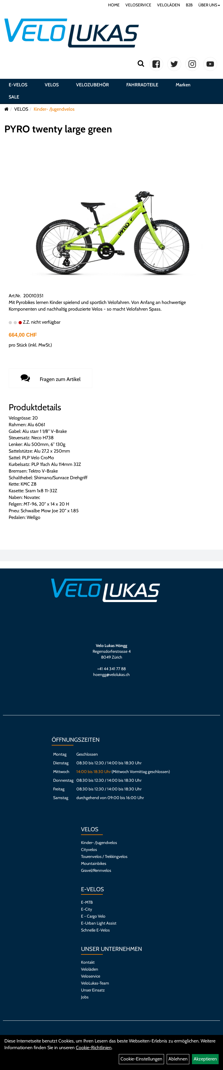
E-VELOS (18, 85)
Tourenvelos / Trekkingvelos (104, 856)
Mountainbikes (93, 863)
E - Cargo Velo (93, 916)
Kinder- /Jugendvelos (54, 109)
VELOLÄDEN (168, 5)
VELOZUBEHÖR (92, 85)
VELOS (52, 85)
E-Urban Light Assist (98, 923)
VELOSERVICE (138, 5)
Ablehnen (178, 1059)
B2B (189, 5)
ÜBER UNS (209, 5)
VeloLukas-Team (95, 983)
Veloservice (90, 976)
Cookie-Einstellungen (141, 1059)
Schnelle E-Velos (95, 930)
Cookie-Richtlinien (94, 1047)
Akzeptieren (205, 1059)
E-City (86, 909)
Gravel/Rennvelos (96, 870)
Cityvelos (89, 849)
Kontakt (88, 962)
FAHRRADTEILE (142, 85)
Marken (183, 85)
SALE (14, 97)
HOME (114, 5)
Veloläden (89, 969)
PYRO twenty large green (58, 129)
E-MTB (87, 902)
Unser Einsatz (93, 990)
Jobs (85, 997)
